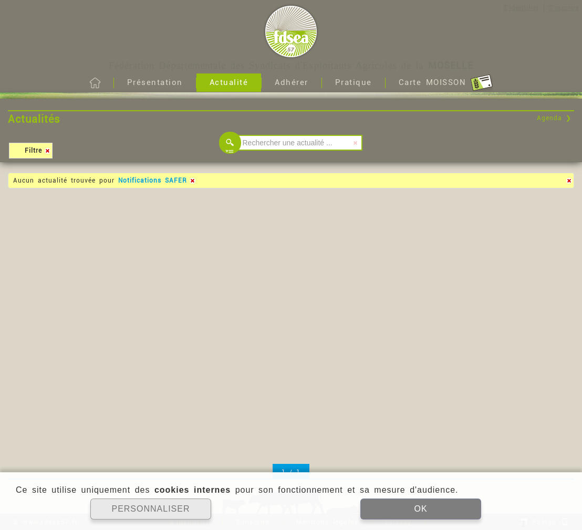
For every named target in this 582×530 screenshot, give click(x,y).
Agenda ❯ (554, 118)
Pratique (353, 82)
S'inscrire (563, 8)
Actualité (229, 82)
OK (420, 508)
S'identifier (521, 8)
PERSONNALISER (150, 508)
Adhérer (291, 82)
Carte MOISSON (446, 83)
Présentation (155, 82)
